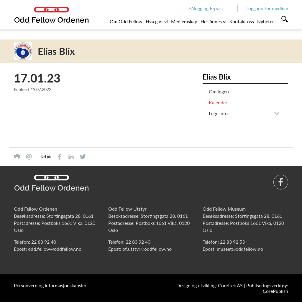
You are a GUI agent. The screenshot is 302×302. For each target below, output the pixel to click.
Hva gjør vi (157, 21)
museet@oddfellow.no (240, 249)
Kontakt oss (241, 21)
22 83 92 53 (232, 242)
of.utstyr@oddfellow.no (147, 249)
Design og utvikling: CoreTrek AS (209, 285)
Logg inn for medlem (267, 8)
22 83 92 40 (43, 242)
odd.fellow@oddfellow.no (54, 249)
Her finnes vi (213, 21)
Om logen (219, 91)
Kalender (218, 102)
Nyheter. (266, 21)
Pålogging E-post (205, 8)
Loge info (218, 113)
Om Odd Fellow (126, 21)
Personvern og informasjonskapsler (50, 285)
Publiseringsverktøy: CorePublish (267, 288)
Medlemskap (184, 21)
